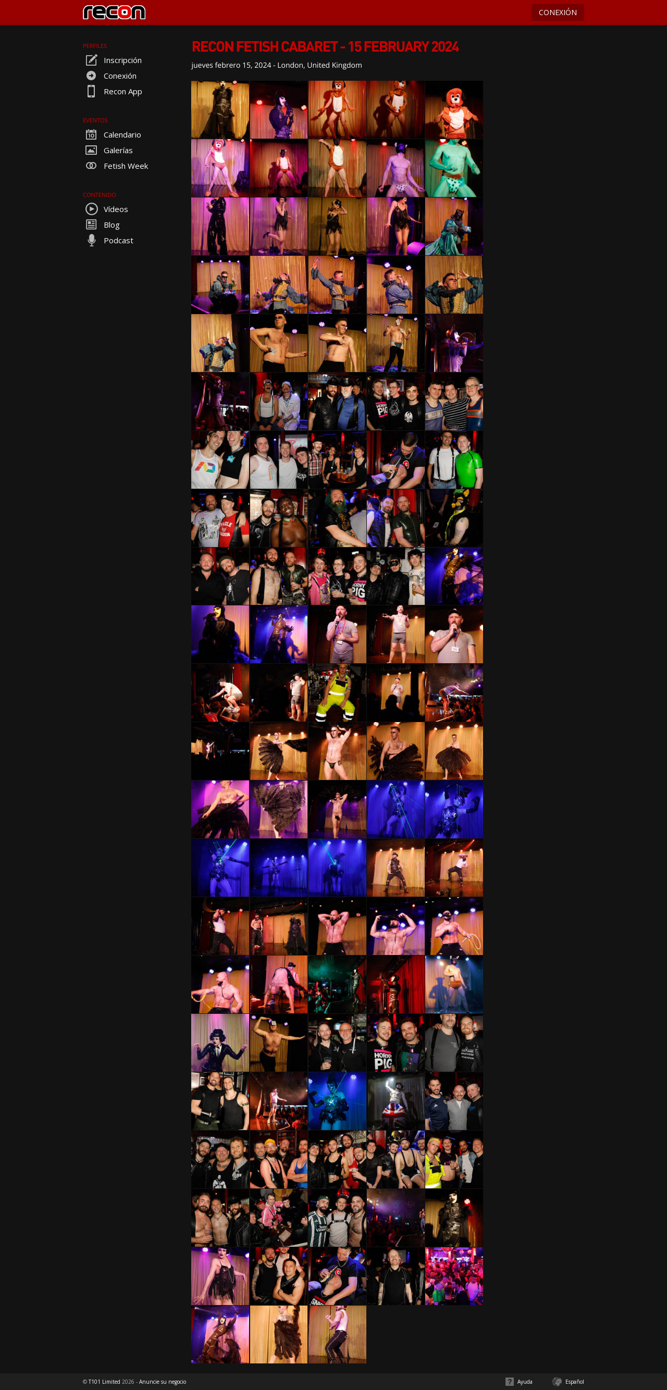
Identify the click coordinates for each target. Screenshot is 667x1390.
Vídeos (105, 209)
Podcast (108, 240)
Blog (101, 224)
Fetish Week (115, 165)
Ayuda (525, 1381)
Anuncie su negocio (162, 1381)
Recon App (112, 91)
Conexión (110, 75)
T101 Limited (104, 1381)
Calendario (112, 134)
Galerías (108, 150)
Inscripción (112, 60)
